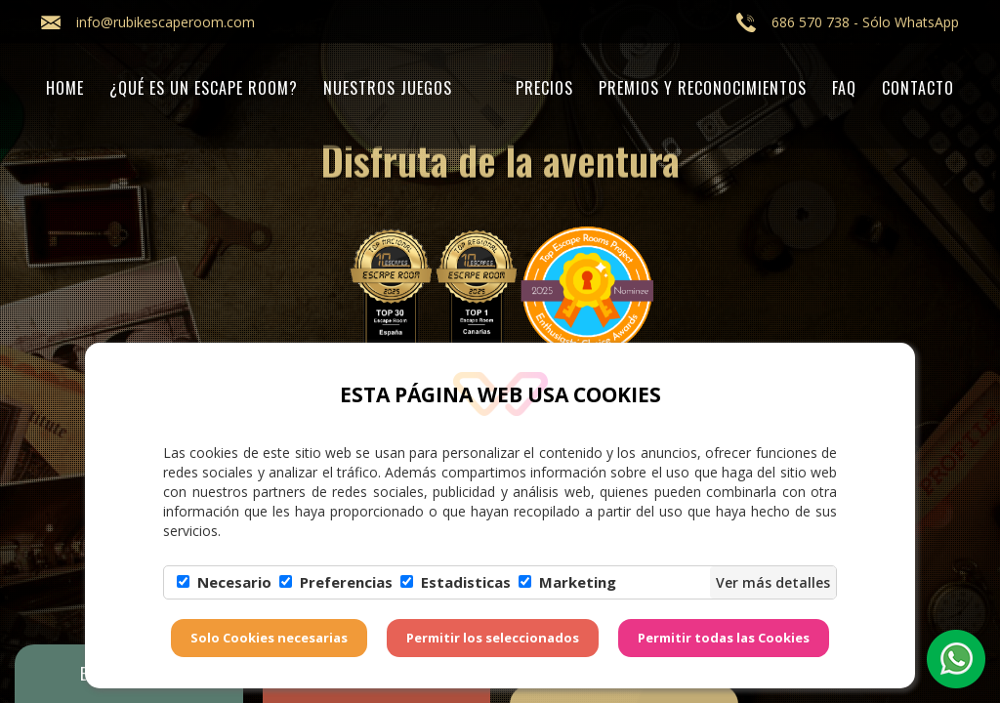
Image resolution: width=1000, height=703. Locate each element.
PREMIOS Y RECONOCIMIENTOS (703, 88)
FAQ (844, 88)
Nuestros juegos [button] (387, 88)
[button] (956, 659)
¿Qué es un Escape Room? (203, 88)
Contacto (918, 88)
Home (65, 88)
